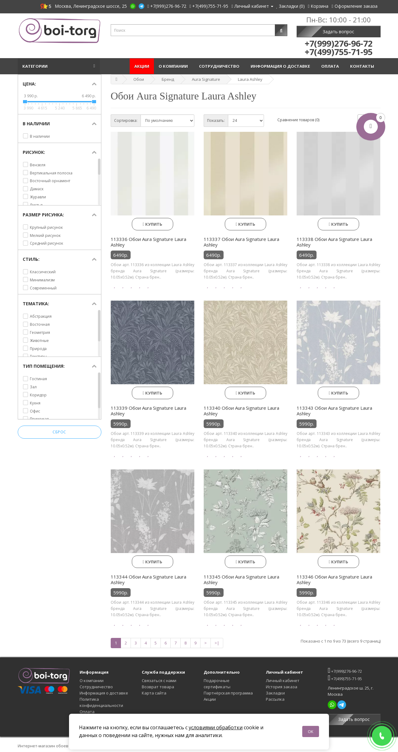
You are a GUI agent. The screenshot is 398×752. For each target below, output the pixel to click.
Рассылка (275, 699)
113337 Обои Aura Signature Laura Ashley (241, 242)
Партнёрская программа (228, 693)
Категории (35, 66)
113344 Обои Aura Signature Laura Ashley (148, 579)
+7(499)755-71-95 (345, 677)
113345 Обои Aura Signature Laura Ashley (241, 579)
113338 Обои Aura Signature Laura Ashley (334, 242)
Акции (141, 66)
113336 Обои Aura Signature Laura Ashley (148, 242)
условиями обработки (216, 727)
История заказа (281, 687)
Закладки (275, 693)
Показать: (216, 120)
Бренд (168, 79)
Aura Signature (206, 79)
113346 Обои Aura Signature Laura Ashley (334, 579)
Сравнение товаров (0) (298, 119)
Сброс (59, 432)
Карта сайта (154, 693)
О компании (174, 66)
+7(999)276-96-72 (345, 670)
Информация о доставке (281, 66)
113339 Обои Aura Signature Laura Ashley (148, 411)
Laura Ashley (250, 79)
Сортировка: (125, 120)
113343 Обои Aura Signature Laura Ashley (334, 411)
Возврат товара (158, 687)
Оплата (331, 66)
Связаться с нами (159, 680)
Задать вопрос (338, 32)
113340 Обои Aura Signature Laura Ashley (241, 411)
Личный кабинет (282, 680)
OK (310, 731)
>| (217, 643)
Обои (138, 79)
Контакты (363, 66)
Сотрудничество (220, 66)
